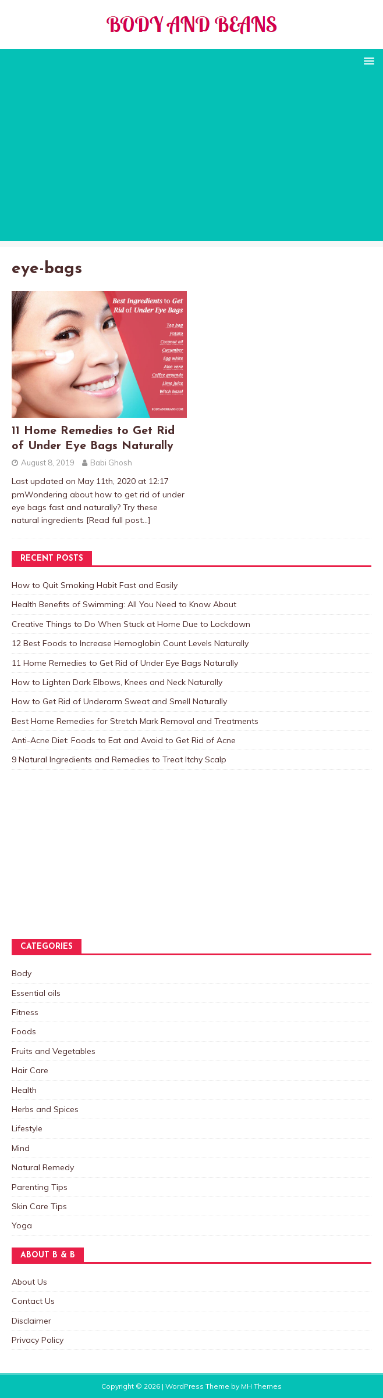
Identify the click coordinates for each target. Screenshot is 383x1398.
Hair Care (30, 1070)
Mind (21, 1148)
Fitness (25, 1012)
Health (24, 1090)
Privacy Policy (37, 1340)
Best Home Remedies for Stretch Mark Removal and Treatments (135, 721)
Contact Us (33, 1301)
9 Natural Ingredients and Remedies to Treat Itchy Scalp (119, 759)
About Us (29, 1282)
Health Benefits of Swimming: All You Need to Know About (124, 604)
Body (21, 973)
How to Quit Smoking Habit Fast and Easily (95, 585)
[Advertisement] (191, 159)
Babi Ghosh (111, 462)
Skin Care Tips (39, 1206)
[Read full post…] (118, 520)
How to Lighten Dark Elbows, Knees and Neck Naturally (117, 682)
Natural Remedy (43, 1167)
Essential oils (36, 993)
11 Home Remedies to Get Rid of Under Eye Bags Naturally (125, 663)
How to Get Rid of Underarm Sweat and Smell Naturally (119, 701)
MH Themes (261, 1386)
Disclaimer (31, 1320)
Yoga (22, 1225)
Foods (24, 1031)
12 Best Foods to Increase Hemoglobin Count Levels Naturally (130, 643)
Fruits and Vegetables (53, 1051)
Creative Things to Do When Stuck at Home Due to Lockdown (131, 624)
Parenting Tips (40, 1187)
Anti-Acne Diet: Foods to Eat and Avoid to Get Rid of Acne (124, 740)
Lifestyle (27, 1128)
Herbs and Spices (45, 1109)
